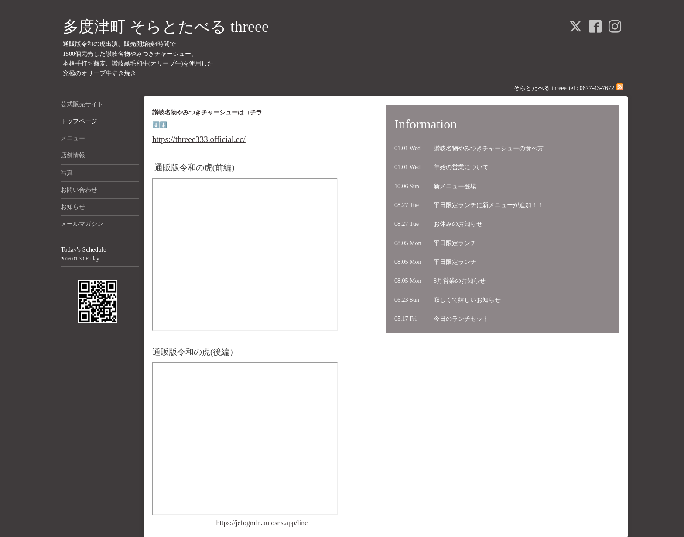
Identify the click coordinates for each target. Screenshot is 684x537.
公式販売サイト (82, 104)
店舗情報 (73, 155)
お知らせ (73, 207)
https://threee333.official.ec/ (199, 139)
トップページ (79, 121)
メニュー (73, 138)
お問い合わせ (79, 190)
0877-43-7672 (597, 88)
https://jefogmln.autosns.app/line (262, 523)
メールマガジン (82, 224)
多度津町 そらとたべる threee (166, 26)
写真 (67, 173)
